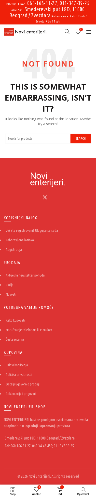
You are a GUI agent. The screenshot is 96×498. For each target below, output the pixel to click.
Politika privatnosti (19, 374)
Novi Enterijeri (39, 476)
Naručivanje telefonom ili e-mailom (29, 330)
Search (81, 138)
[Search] (67, 31)
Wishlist (80, 29)
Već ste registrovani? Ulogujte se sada (32, 230)
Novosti (11, 294)
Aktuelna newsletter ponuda (25, 275)
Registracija (14, 249)
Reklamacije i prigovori (21, 394)
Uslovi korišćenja (17, 365)
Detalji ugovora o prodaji (23, 384)
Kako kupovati (15, 320)
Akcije (10, 285)
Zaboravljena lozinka (20, 240)
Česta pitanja (15, 339)
